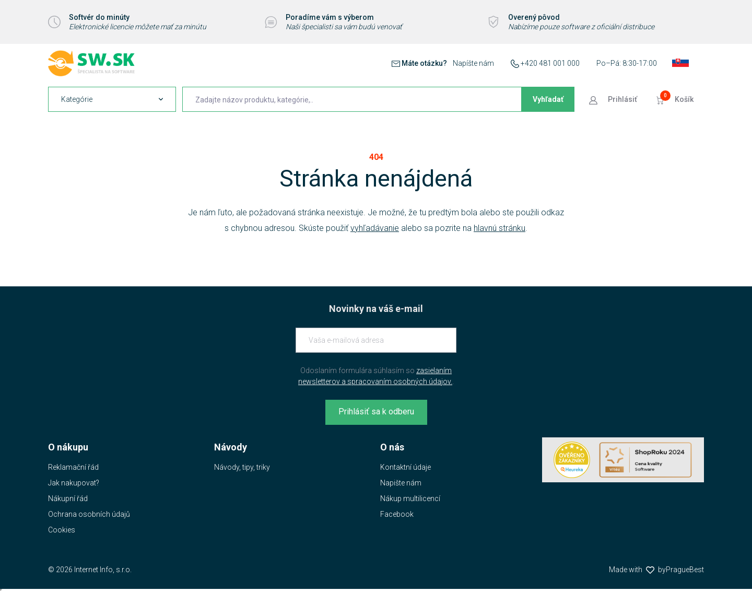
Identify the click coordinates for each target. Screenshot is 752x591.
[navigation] (112, 99)
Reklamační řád (73, 467)
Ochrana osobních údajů (89, 514)
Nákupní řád (68, 498)
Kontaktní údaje (405, 467)
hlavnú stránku (499, 228)
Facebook (397, 514)
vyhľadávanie (374, 228)
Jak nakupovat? (73, 483)
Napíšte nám (473, 63)
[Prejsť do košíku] (676, 99)
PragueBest (685, 569)
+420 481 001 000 (550, 63)
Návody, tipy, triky (242, 467)
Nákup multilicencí (410, 498)
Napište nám (400, 483)
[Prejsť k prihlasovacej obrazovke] (614, 99)
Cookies (61, 530)
